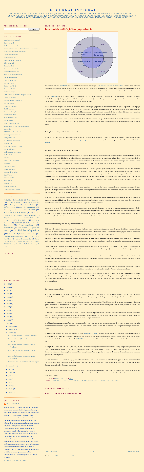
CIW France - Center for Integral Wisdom (18, 95)
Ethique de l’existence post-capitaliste (110, 86)
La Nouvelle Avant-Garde (12, 46)
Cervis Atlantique (10, 149)
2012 (8, 317)
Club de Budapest (10, 80)
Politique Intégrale (10, 92)
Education (29, 205)
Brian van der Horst (10, 89)
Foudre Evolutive (10, 57)
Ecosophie (13, 205)
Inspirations (8, 218)
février (11, 389)
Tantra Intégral (9, 43)
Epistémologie (30, 207)
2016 (8, 304)
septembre (12, 366)
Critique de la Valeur (11, 172)
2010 (8, 323)
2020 (8, 290)
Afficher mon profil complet (16, 460)
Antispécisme (8, 200)
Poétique (67, 380)
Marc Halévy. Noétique (11, 123)
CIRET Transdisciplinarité (12, 132)
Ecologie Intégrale (32, 202)
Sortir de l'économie (27, 234)
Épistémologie (8, 210)
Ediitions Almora (9, 109)
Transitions (19, 244)
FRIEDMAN (80, 339)
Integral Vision (9, 83)
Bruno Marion (8, 120)
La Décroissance (9, 169)
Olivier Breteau (13, 403)
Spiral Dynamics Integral (12, 189)
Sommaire (12, 234)
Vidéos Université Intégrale (13, 74)
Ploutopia (53, 96)
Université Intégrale (10, 77)
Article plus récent (51, 451)
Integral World (9, 178)
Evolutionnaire (19, 215)
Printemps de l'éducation (12, 135)
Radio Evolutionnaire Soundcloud (15, 51)
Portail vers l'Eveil (10, 86)
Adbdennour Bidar (10, 115)
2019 (8, 294)
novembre (12, 329)
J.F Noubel (7, 129)
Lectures (18, 223)
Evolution (31, 210)
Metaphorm (8, 143)
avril (10, 382)
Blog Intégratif (9, 63)
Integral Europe (9, 103)
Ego (20, 207)
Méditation (31, 223)
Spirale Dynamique (10, 106)
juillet (11, 372)
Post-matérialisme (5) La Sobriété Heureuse (22, 335)
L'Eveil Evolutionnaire (11, 72)
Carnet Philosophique (11, 54)
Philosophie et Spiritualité (12, 152)
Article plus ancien (134, 451)
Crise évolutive (33, 200)
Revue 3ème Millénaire (11, 161)
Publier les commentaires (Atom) (65, 456)
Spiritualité (28, 236)
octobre (11, 333)
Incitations (32, 215)
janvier (11, 392)
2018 (8, 297)
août (10, 369)
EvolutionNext (9, 66)
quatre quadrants (86, 140)
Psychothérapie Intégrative (13, 60)
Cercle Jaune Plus (10, 97)
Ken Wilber (58, 380)
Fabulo (6, 158)
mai (10, 379)
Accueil (92, 451)
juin (10, 376)
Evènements (19, 210)
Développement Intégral (12, 40)
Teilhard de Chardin (24, 241)
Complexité (19, 200)
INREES (7, 163)
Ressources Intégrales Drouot (13, 146)
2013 (8, 313)
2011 (8, 320)
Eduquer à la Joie (9, 138)
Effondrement (9, 207)
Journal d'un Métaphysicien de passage (17, 126)
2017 (8, 300)
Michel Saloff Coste (10, 118)
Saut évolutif (22, 228)
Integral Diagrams (10, 186)
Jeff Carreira (8, 181)
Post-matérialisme (79, 380)
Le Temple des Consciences (13, 100)
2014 (8, 310)
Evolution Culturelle (15, 212)
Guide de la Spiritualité (11, 69)
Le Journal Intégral (72, 10)
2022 (8, 284)
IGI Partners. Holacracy (12, 140)
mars (10, 386)
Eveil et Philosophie (10, 112)
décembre (12, 326)
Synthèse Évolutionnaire (23, 239)
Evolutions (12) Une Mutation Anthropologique (23, 362)
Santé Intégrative (9, 166)
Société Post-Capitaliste (110, 380)
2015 (8, 307)
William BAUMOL (91, 333)
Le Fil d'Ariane (9, 155)
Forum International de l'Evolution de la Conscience (21, 49)
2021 (8, 287)
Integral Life (8, 183)
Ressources (93, 380)
